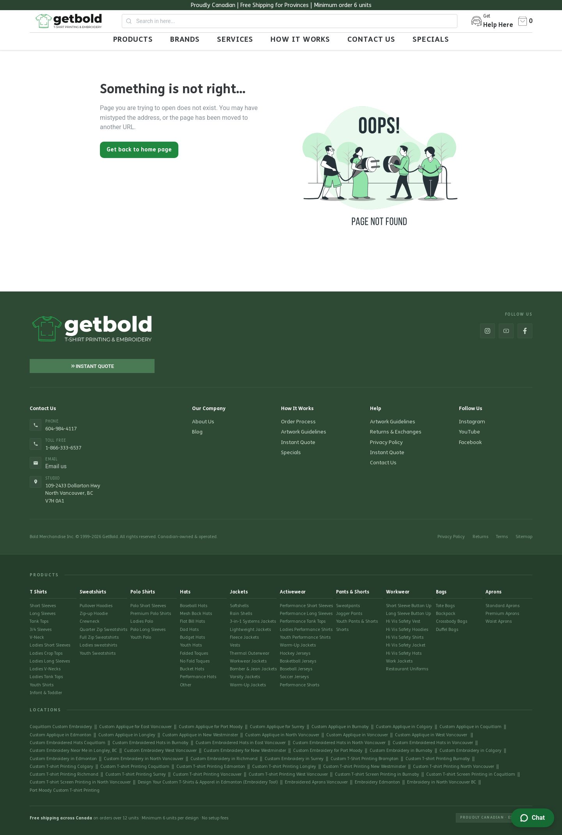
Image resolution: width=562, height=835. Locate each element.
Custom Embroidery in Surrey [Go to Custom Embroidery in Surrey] (294, 758)
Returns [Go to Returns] (480, 536)
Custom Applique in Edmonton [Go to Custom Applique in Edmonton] (60, 734)
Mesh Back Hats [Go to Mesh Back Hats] (196, 613)
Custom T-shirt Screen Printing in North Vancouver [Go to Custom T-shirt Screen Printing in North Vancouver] (80, 782)
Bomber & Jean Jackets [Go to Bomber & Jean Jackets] (253, 669)
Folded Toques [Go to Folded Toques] (194, 653)
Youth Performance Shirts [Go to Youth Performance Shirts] (305, 637)
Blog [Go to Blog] (197, 432)
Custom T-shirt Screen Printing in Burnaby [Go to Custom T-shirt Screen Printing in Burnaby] (377, 774)
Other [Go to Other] (185, 685)
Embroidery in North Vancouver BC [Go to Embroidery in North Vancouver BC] (441, 782)
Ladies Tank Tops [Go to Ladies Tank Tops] (46, 676)
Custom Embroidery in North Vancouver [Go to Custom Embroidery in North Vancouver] (143, 758)
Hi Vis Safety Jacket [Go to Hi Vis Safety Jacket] (405, 645)
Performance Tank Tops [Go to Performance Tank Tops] (302, 621)
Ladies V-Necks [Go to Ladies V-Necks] (45, 669)
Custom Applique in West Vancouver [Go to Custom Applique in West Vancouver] (431, 734)
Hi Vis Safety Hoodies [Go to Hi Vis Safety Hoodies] (407, 629)
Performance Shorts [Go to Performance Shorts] (299, 685)
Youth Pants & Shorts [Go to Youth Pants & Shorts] (357, 621)
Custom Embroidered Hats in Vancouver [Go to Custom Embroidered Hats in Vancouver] (433, 742)
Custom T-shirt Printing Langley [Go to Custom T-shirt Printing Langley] (284, 766)
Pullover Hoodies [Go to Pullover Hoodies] (96, 605)
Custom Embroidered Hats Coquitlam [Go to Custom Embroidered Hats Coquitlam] (67, 742)
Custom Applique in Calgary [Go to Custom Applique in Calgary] (404, 726)
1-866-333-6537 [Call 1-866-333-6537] (63, 448)
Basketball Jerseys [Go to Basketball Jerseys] (298, 661)
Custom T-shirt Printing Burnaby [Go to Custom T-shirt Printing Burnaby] (437, 758)
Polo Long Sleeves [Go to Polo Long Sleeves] (147, 629)
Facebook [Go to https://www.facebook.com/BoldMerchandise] (470, 442)
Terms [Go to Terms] (502, 536)
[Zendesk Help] (532, 817)
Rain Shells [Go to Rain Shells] (241, 613)
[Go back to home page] (139, 148)
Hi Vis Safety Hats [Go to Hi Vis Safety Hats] (404, 653)
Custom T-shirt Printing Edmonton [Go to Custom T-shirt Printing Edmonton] (210, 766)
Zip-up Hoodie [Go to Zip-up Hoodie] (94, 613)
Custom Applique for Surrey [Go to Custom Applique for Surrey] (277, 726)
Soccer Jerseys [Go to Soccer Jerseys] (294, 676)
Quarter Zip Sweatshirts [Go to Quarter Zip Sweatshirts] (103, 629)
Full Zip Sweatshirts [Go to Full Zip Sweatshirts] (99, 637)
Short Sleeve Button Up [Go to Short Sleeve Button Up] (408, 605)
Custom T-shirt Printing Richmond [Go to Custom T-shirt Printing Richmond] (64, 774)
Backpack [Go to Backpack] (445, 613)
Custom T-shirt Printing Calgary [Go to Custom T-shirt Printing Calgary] (61, 766)
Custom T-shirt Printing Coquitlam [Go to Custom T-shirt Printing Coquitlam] (134, 766)
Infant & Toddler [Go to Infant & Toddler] (46, 692)
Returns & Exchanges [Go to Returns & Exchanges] (396, 432)
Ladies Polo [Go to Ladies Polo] (141, 621)
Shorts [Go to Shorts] (342, 629)
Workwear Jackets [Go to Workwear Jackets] (248, 661)
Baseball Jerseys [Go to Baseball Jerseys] (296, 669)
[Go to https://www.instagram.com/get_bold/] (487, 330)
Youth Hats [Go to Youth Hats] (191, 645)
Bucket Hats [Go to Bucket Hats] (192, 669)
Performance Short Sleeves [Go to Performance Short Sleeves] (306, 605)
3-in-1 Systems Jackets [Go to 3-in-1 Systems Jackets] (253, 621)
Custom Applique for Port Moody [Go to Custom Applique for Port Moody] (211, 726)
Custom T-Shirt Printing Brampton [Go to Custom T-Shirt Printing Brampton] (364, 758)
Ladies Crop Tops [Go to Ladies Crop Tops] (46, 653)
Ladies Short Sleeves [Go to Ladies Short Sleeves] (50, 645)
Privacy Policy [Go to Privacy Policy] (386, 442)
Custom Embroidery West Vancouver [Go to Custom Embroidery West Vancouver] (160, 750)
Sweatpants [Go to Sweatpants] (348, 605)
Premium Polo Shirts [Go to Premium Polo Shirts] (150, 613)
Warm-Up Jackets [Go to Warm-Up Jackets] (248, 685)
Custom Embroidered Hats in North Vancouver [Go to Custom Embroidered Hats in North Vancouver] (339, 742)
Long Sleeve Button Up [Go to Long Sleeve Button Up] (408, 613)
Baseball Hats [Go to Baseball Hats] (193, 605)
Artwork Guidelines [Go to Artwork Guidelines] (303, 432)
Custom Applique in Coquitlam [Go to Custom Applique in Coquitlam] (470, 726)
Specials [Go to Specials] (291, 452)
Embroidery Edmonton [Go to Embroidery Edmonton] (377, 782)
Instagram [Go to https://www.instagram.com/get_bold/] (472, 422)
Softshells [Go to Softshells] (239, 605)
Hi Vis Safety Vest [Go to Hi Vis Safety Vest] (403, 621)
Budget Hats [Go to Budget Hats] (192, 637)
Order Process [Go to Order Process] (298, 422)
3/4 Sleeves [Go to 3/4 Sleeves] (41, 629)
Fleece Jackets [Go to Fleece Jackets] (244, 637)
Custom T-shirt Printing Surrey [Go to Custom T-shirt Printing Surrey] (135, 774)
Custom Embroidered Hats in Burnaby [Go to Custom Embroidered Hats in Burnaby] (150, 742)
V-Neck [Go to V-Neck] (37, 637)
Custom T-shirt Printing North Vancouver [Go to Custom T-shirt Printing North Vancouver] (453, 766)
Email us (56, 467)
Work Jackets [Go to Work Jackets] (399, 661)
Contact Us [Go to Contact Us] (383, 463)
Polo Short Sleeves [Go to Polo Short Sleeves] (148, 605)
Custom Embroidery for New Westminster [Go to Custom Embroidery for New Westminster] (245, 750)
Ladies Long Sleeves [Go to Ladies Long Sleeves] (50, 661)
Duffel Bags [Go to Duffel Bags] (447, 629)
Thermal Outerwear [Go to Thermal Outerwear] (249, 653)
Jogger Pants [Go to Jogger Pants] (349, 613)
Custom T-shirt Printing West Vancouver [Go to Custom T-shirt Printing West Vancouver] (288, 774)
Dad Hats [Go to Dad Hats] (189, 629)
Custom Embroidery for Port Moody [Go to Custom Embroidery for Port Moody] (328, 750)
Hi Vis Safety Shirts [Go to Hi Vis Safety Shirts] (404, 637)
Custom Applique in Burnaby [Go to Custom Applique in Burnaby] (340, 726)
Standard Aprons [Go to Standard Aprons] (502, 605)
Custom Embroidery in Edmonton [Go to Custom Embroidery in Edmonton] (63, 758)
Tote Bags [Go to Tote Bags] (445, 605)
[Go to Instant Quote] (92, 366)
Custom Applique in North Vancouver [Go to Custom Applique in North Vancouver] (282, 734)
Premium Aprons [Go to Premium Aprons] (502, 613)
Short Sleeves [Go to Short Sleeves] (43, 605)
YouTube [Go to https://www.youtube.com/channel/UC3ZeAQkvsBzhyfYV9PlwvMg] (469, 432)
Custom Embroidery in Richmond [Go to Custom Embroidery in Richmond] (224, 758)
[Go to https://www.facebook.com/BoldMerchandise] (525, 330)
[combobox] (289, 21)
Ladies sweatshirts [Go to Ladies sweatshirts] (98, 645)
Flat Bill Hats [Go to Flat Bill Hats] (192, 621)
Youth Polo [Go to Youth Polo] (140, 637)
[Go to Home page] (69, 21)
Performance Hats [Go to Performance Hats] (198, 676)
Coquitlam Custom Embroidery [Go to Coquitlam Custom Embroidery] (61, 726)
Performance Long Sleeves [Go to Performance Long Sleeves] (306, 613)
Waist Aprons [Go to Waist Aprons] (499, 621)
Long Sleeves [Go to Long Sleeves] (42, 613)
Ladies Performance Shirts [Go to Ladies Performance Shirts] (306, 629)
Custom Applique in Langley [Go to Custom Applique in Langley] (126, 734)
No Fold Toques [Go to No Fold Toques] (195, 661)
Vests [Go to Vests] (235, 645)
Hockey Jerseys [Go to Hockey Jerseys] (295, 653)
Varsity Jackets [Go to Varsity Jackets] (245, 676)
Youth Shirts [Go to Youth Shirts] (41, 685)
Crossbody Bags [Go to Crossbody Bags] (451, 621)
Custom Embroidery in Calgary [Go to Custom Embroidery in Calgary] (470, 750)
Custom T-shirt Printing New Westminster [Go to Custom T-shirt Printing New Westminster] (364, 766)
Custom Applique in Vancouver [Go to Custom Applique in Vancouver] (357, 734)
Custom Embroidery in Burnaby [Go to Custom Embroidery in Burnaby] (401, 750)
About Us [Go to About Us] (203, 422)
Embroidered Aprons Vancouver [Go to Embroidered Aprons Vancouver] (316, 782)
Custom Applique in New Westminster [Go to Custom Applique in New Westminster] (200, 734)
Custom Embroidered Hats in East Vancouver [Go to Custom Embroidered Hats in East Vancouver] (241, 742)
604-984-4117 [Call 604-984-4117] (60, 429)
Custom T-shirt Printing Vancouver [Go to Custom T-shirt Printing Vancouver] (207, 774)
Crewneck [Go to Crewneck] (90, 621)
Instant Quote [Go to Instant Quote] (298, 442)
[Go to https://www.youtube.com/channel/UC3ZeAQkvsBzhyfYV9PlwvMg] (506, 330)
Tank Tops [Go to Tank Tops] (39, 621)
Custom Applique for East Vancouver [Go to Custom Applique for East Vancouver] (135, 726)
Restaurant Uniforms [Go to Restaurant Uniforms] (407, 669)
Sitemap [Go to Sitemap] (524, 536)
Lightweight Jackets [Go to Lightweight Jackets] (250, 629)
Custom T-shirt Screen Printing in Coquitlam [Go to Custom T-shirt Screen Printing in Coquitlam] (470, 774)
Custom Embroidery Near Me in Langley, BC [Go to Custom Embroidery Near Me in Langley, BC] (73, 750)
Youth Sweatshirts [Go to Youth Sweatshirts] (98, 653)
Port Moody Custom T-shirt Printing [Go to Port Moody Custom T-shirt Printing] (65, 790)
